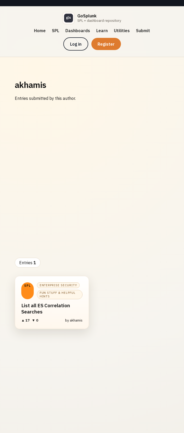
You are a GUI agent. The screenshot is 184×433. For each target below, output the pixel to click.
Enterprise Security (58, 285)
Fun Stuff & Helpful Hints (58, 294)
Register (106, 44)
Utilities (122, 30)
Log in (75, 44)
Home (40, 30)
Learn (102, 30)
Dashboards (77, 30)
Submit (143, 30)
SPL (55, 30)
